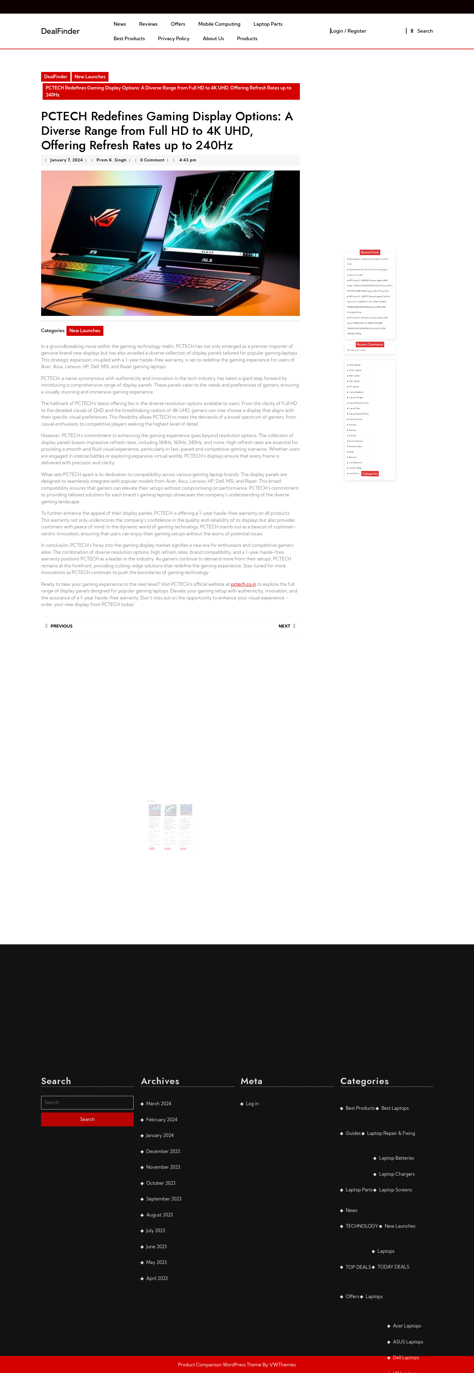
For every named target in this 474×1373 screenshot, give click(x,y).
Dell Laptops (363, 396)
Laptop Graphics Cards (365, 406)
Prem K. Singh (112, 159)
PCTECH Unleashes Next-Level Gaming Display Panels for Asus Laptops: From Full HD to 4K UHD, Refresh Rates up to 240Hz (180, 815)
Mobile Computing (219, 24)
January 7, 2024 (66, 159)
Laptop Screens (364, 413)
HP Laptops (363, 398)
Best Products (129, 38)
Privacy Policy (174, 38)
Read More (159, 832)
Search (421, 31)
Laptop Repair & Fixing (365, 411)
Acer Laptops (363, 388)
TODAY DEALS (363, 435)
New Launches (90, 77)
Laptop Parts (268, 24)
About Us (213, 38)
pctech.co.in (243, 584)
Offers (178, 24)
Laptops (362, 416)
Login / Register (348, 31)
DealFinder (60, 31)
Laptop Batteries (364, 401)
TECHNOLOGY (363, 433)
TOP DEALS (363, 438)
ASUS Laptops (363, 391)
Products (247, 38)
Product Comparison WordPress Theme (220, 1365)
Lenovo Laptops (364, 423)
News (120, 24)
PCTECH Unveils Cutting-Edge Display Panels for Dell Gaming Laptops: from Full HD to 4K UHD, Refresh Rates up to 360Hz (170, 815)
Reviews (148, 24)
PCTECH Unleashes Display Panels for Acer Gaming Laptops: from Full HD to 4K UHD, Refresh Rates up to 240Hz (160, 815)
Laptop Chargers (364, 403)
